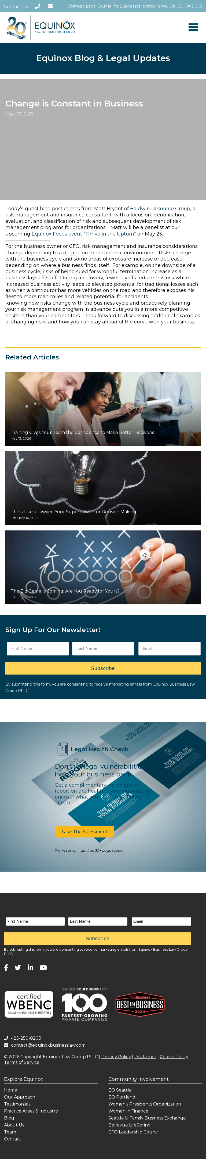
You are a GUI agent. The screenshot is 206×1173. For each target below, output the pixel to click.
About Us (14, 1125)
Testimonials (17, 1104)
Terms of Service (21, 1062)
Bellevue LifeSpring (129, 1125)
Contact (12, 1139)
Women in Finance (128, 1111)
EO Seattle (120, 1090)
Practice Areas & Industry (31, 1111)
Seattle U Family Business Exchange (147, 1118)
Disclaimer (145, 1056)
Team (10, 1132)
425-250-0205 (22, 1038)
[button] (84, 831)
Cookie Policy (174, 1056)
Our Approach (19, 1097)
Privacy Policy (116, 1056)
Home (10, 1090)
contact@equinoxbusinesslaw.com (45, 1045)
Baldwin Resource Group (160, 209)
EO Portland (121, 1097)
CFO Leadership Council (134, 1132)
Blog (9, 1118)
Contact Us (16, 6)
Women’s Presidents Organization (144, 1104)
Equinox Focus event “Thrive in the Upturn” (84, 234)
